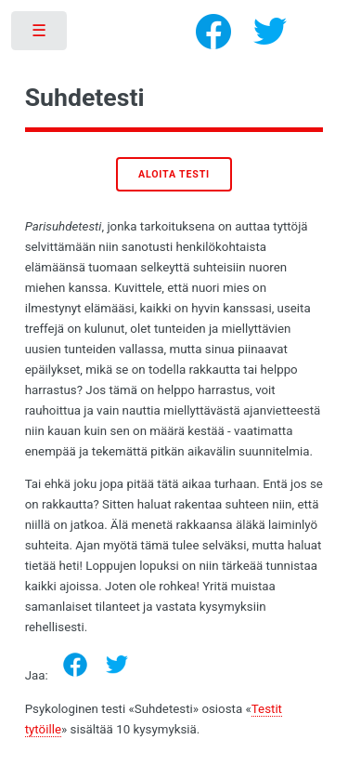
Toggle (40, 35)
